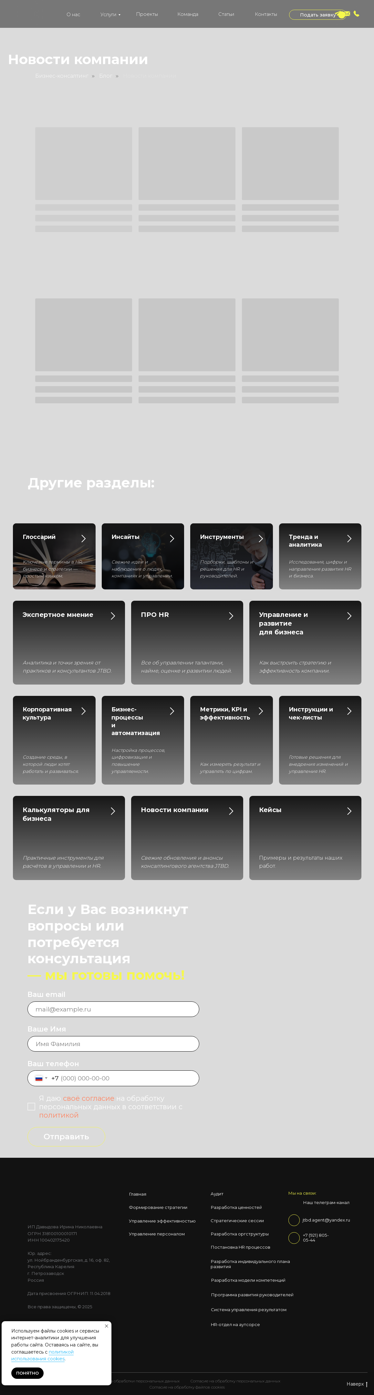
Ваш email (46, 994)
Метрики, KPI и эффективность (225, 713)
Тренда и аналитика (305, 540)
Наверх (357, 1384)
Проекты (147, 14)
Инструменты (222, 537)
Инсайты (125, 537)
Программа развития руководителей (252, 1294)
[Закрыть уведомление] (106, 1326)
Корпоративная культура (47, 713)
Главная (137, 1194)
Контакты (266, 14)
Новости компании (149, 76)
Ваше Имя (46, 1029)
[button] (318, 15)
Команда (187, 14)
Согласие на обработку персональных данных (235, 1380)
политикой (59, 1115)
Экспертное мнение (58, 615)
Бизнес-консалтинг (61, 76)
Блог (105, 76)
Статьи (226, 14)
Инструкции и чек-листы (311, 713)
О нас (73, 14)
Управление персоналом (157, 1233)
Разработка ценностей (236, 1207)
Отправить (66, 1136)
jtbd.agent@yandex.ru (326, 1219)
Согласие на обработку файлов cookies (187, 1387)
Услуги (108, 14)
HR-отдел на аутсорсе (235, 1324)
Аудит (217, 1193)
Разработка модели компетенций (248, 1280)
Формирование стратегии (158, 1207)
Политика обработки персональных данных (137, 1380)
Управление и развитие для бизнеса (283, 623)
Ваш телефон (53, 1063)
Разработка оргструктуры (240, 1233)
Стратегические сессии (237, 1220)
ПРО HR (155, 615)
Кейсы (270, 810)
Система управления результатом (248, 1309)
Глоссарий (39, 537)
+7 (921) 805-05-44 (316, 1238)
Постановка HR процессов (240, 1247)
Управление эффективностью (162, 1220)
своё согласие (88, 1098)
